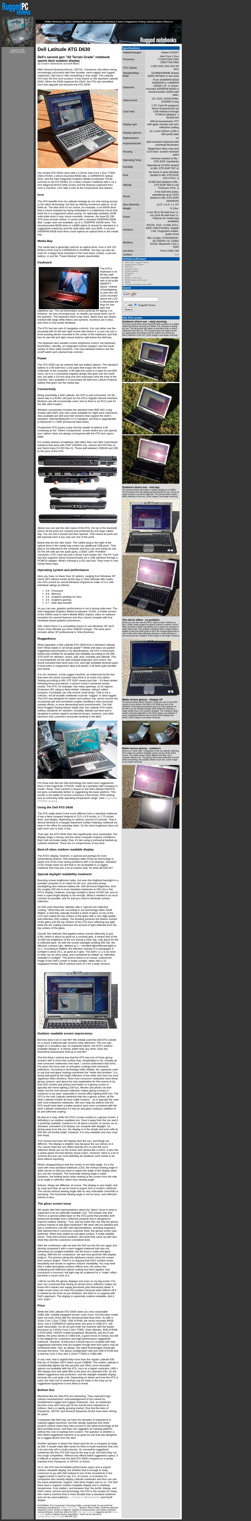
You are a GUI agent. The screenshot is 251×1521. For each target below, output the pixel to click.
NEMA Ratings (131, 271)
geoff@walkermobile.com (49, 1516)
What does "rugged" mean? (137, 262)
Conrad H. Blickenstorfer (86, 1497)
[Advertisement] (18, 117)
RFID (127, 275)
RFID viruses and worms (135, 280)
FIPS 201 (129, 267)
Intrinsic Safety (131, 269)
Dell (176, 254)
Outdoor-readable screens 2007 (138, 284)
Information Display (86, 1512)
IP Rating (129, 273)
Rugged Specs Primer (134, 264)
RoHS (127, 282)
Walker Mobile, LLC (69, 1508)
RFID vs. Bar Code (133, 278)
